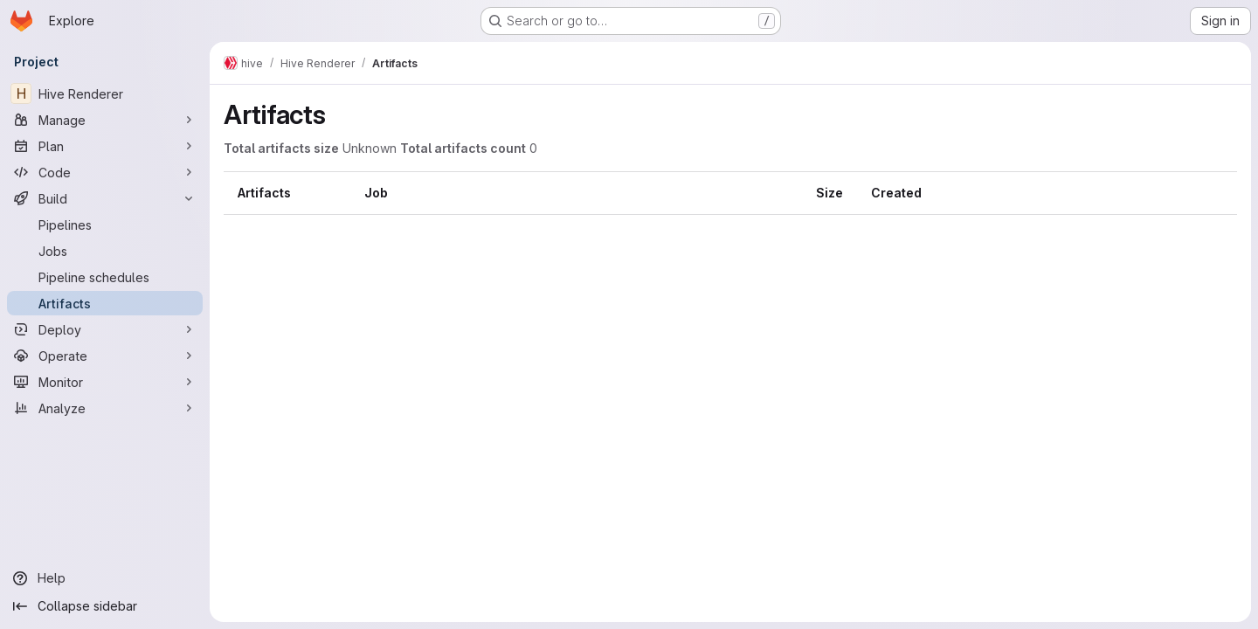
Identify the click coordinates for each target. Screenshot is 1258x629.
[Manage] (105, 119)
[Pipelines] (105, 224)
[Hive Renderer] (105, 93)
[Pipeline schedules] (105, 277)
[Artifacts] (105, 303)
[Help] (105, 578)
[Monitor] (105, 382)
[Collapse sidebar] (105, 606)
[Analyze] (105, 408)
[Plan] (105, 146)
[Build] (105, 198)
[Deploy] (105, 329)
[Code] (105, 172)
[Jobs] (105, 250)
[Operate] (105, 355)
